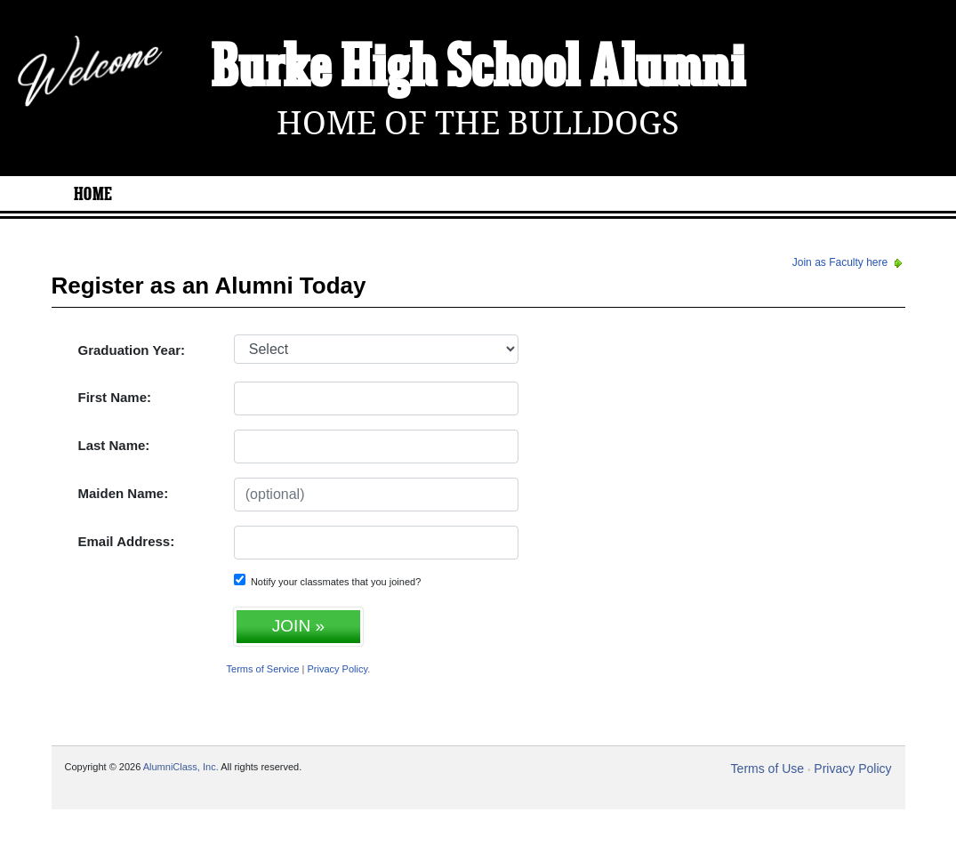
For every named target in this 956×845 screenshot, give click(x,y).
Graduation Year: (132, 350)
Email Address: (126, 541)
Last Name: (114, 445)
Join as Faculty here (848, 262)
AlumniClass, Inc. (181, 766)
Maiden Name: (123, 493)
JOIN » (298, 625)
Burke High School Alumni (478, 69)
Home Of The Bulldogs (478, 123)
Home (93, 194)
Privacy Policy (338, 669)
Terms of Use (767, 768)
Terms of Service (263, 669)
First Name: (115, 397)
